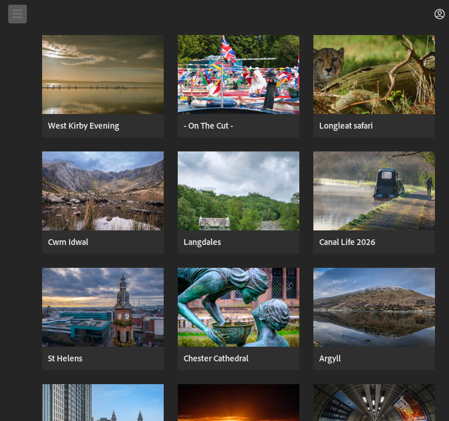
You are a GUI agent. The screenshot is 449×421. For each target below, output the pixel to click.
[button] (439, 14)
